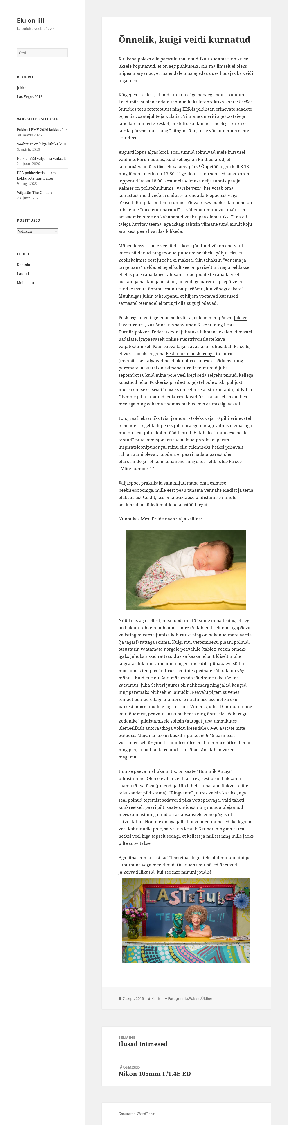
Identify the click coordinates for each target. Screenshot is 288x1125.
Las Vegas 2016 (30, 96)
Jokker (22, 87)
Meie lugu (25, 282)
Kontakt (23, 264)
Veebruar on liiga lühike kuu (41, 144)
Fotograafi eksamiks (139, 418)
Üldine (206, 998)
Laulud (23, 273)
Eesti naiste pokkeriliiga (190, 353)
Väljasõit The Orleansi (35, 192)
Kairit (155, 998)
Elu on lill (30, 20)
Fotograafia (178, 998)
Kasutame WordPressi (138, 1113)
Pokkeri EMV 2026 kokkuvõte (42, 129)
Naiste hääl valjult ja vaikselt (41, 158)
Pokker (194, 998)
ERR (186, 109)
